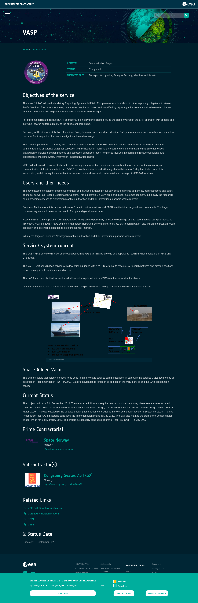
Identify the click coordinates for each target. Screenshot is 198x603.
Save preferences (124, 595)
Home (26, 49)
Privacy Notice (158, 568)
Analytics (122, 587)
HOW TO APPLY (82, 564)
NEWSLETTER (81, 573)
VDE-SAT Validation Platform (44, 513)
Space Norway (56, 440)
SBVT (31, 519)
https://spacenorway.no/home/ (58, 449)
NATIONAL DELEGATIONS (86, 568)
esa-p (128, 572)
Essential (122, 583)
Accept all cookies (157, 595)
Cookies (155, 573)
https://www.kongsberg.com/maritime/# (63, 484)
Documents (157, 564)
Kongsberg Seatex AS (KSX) (68, 475)
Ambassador (106, 564)
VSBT (31, 524)
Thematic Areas (38, 49)
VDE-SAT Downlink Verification (45, 508)
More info (63, 595)
